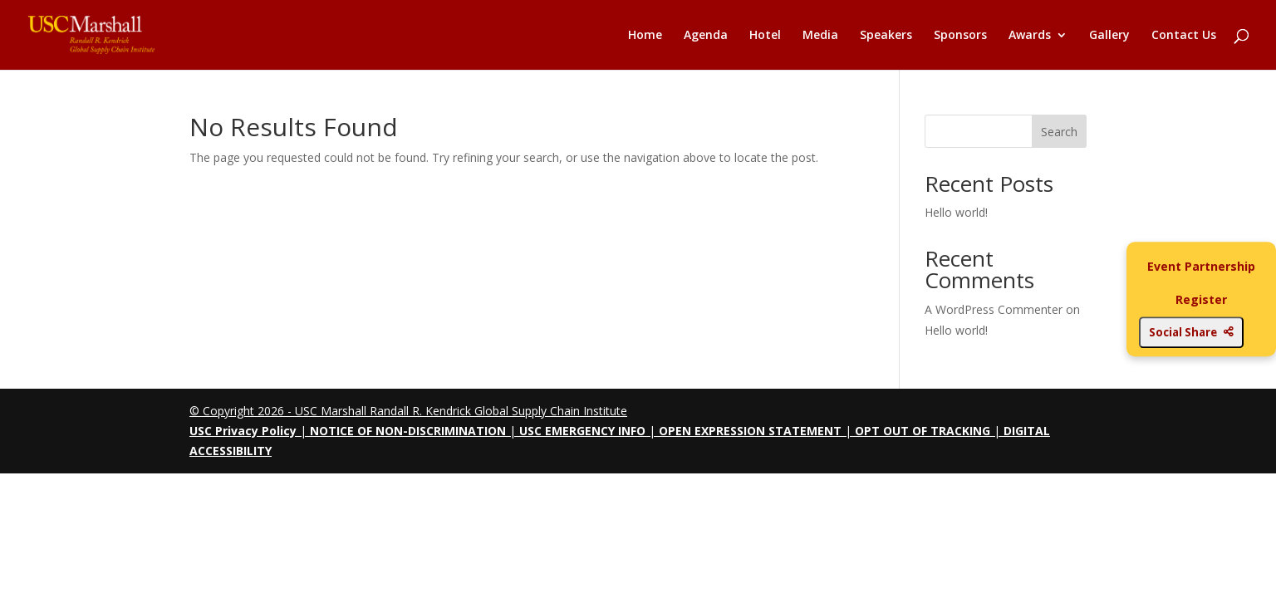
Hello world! (956, 212)
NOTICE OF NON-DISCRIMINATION (408, 431)
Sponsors (960, 35)
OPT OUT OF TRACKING (922, 431)
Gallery (1109, 35)
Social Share (1191, 332)
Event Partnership (1201, 266)
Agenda (706, 35)
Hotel (765, 35)
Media (820, 35)
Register (1201, 299)
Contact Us (1183, 35)
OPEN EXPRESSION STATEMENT (750, 431)
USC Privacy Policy (243, 431)
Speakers (886, 35)
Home (645, 35)
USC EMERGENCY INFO (582, 431)
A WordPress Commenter (994, 309)
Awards (1030, 35)
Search (1059, 132)
